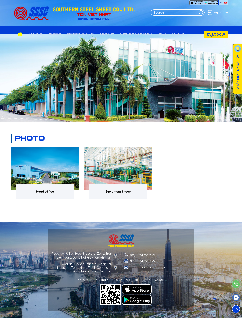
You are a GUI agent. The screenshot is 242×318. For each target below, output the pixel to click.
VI (226, 12)
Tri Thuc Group (153, 280)
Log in (214, 12)
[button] (236, 309)
